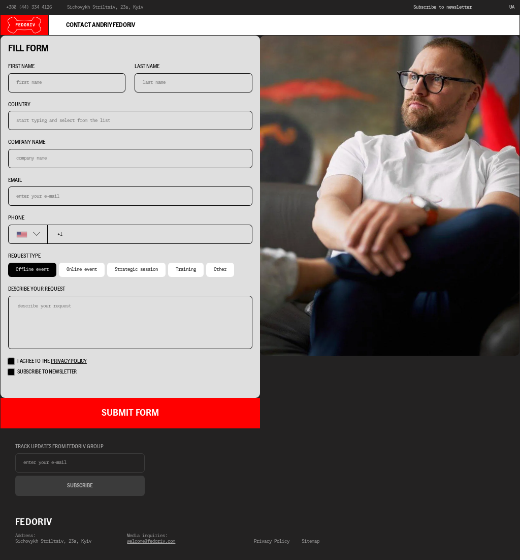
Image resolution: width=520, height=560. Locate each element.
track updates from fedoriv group (59, 447)
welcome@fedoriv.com (151, 541)
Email (15, 180)
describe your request (36, 289)
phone (16, 218)
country (19, 105)
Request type (24, 256)
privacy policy (69, 361)
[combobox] (28, 234)
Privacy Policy (271, 541)
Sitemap (310, 541)
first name (21, 67)
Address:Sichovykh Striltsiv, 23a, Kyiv (53, 539)
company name (26, 142)
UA (511, 7)
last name (147, 67)
